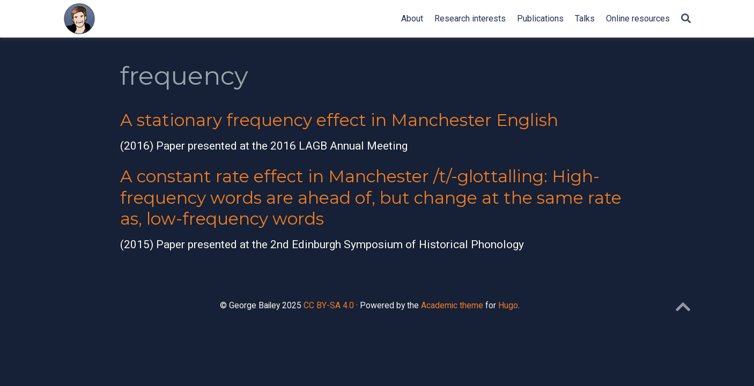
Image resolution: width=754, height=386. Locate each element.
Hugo (508, 305)
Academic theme (452, 305)
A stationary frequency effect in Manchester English (339, 120)
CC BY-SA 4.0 (329, 305)
